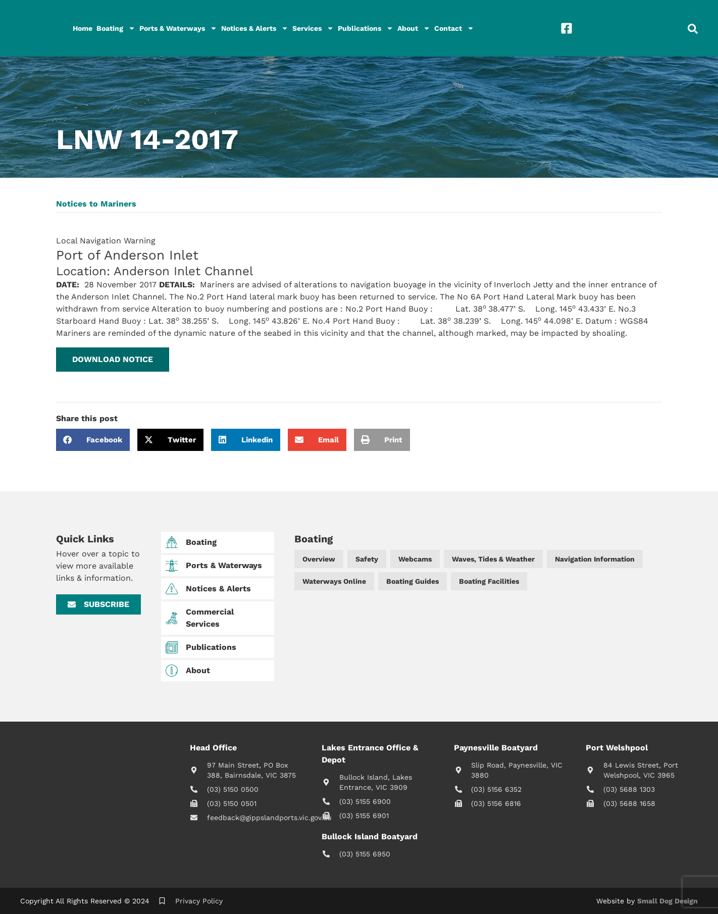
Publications (365, 28)
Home (82, 28)
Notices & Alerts (254, 28)
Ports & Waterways (178, 28)
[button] (112, 359)
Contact (454, 28)
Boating (115, 28)
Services (313, 28)
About (413, 28)
